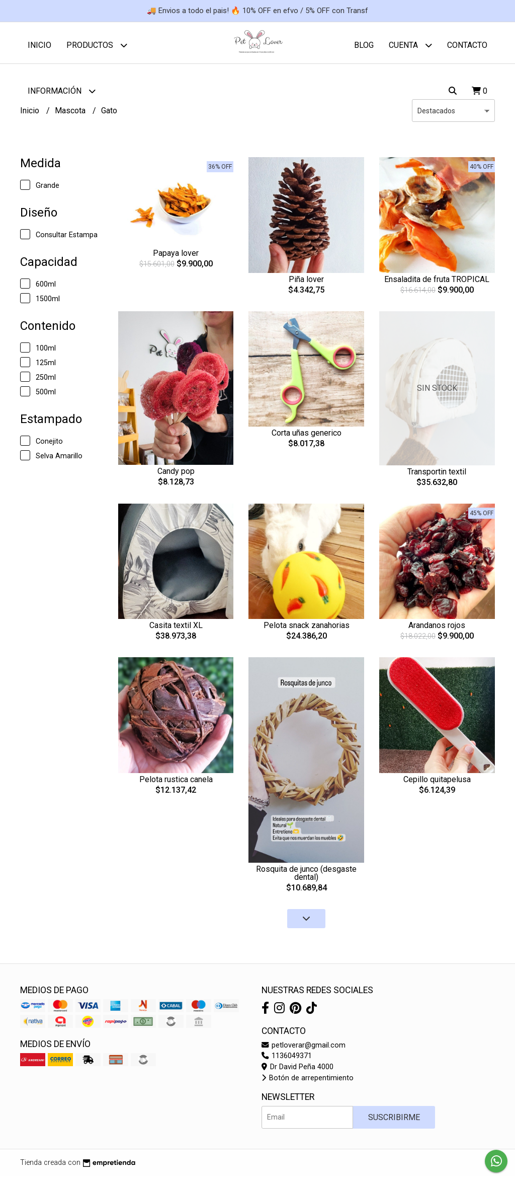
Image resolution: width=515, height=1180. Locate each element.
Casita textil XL (176, 629)
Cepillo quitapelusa (437, 783)
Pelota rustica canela (176, 783)
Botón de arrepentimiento (308, 1081)
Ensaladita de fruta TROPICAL (436, 283)
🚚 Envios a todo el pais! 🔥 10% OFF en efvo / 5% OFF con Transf (257, 10)
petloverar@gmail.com (304, 1049)
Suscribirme (394, 1121)
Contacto (467, 45)
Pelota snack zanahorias (307, 629)
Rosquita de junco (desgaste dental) (306, 877)
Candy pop (176, 475)
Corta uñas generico (306, 437)
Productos (96, 45)
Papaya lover (176, 257)
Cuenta (410, 45)
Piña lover (306, 283)
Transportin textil (436, 475)
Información (62, 91)
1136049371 (287, 1060)
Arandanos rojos (436, 629)
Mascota (71, 114)
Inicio (39, 45)
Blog (364, 45)
